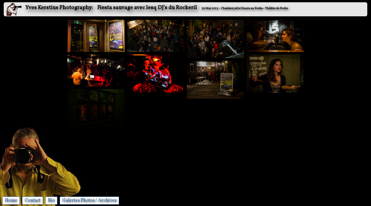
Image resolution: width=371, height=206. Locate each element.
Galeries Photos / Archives (89, 200)
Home (11, 200)
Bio (51, 200)
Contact (32, 200)
